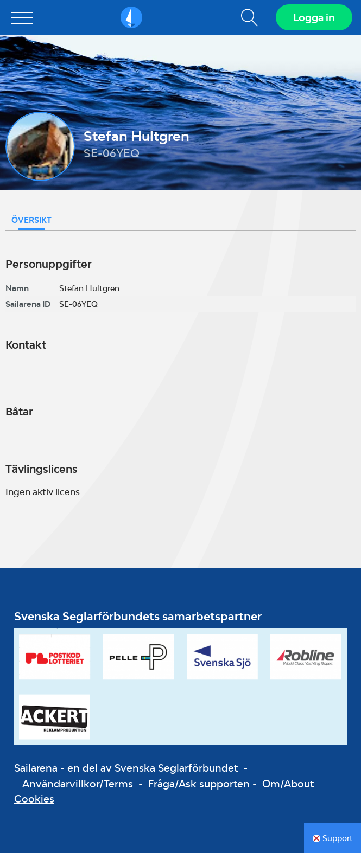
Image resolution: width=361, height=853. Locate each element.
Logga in (314, 17)
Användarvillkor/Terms (77, 784)
